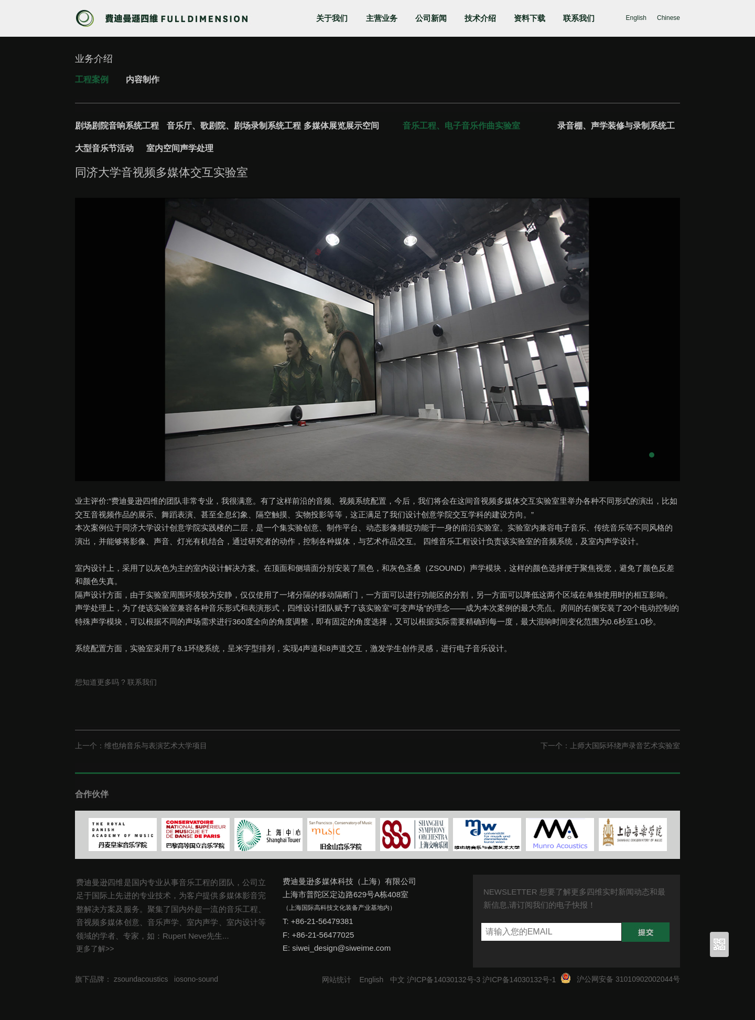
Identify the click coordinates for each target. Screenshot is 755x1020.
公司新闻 (431, 18)
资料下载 (529, 18)
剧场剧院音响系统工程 (117, 125)
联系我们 (579, 18)
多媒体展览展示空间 (341, 125)
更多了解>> (95, 948)
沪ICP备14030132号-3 (443, 979)
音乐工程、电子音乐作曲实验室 (461, 125)
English (636, 18)
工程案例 (92, 79)
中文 (397, 979)
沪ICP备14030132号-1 (519, 979)
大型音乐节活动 (104, 148)
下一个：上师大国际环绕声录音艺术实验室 (610, 745)
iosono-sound (196, 979)
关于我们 (332, 18)
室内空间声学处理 (179, 148)
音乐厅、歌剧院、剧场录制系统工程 (234, 125)
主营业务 (381, 18)
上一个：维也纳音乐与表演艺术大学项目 (141, 745)
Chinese (668, 18)
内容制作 (142, 79)
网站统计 (336, 979)
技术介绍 (480, 18)
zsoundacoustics (141, 979)
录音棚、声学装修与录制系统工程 (616, 128)
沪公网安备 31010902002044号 (628, 979)
